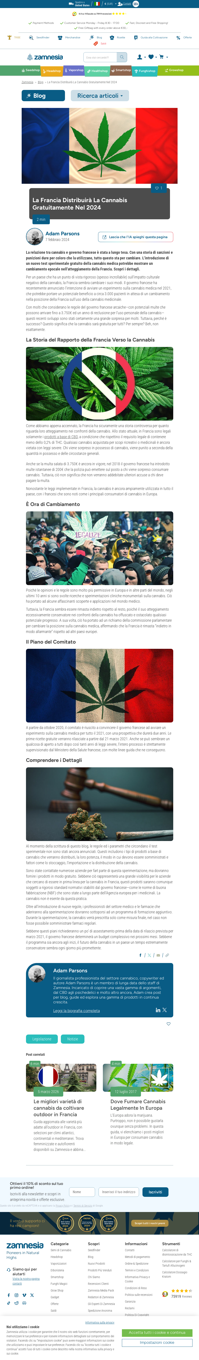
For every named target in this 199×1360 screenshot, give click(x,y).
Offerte (54, 1304)
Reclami (129, 1308)
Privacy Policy (63, 1205)
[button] (34, 236)
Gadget (55, 1297)
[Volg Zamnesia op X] (32, 1295)
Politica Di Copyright (137, 1315)
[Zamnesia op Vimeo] (24, 1295)
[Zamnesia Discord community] (24, 1303)
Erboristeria (57, 1270)
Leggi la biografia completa (76, 1010)
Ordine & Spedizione (136, 1263)
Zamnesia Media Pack (101, 1290)
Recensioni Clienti (98, 1283)
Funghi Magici (59, 1283)
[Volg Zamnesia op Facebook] (8, 1295)
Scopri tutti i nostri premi (150, 1223)
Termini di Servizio (82, 1205)
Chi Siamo (94, 1277)
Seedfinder (94, 1250)
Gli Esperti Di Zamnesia (101, 1304)
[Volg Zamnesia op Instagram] (16, 1295)
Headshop (57, 1257)
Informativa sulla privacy (99, 1322)
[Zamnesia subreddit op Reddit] (16, 1303)
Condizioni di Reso (136, 1288)
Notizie (72, 1039)
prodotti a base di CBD (61, 436)
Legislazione (41, 1039)
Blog (90, 1257)
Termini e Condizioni (137, 1270)
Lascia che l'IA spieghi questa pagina (134, 237)
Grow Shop (57, 1290)
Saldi (54, 1310)
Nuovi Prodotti (96, 1263)
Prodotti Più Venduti (100, 1270)
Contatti (129, 1250)
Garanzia (130, 1301)
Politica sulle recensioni (138, 1295)
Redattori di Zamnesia (101, 1297)
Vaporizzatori (58, 1263)
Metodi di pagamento (137, 1257)
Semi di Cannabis (61, 1250)
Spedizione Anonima (100, 1310)
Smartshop (57, 1277)
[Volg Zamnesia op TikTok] (8, 1303)
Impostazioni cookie (157, 1342)
